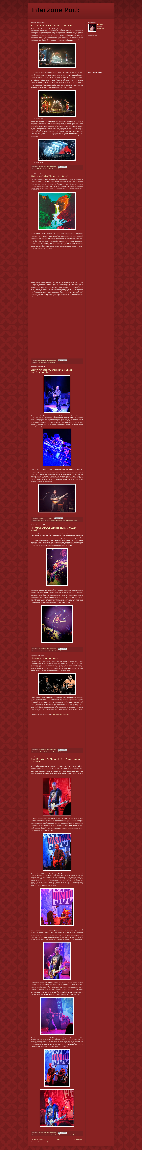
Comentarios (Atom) (43, 1141)
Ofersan (101, 24)
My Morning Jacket (45, 362)
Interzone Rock (55, 10)
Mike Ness (47, 1134)
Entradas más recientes (37, 1139)
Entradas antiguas (78, 1139)
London (42, 1134)
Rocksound (46, 650)
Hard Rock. (58, 168)
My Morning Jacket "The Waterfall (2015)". (49, 176)
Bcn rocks (42, 168)
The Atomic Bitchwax (59, 650)
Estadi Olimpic (52, 168)
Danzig (38, 751)
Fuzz (42, 650)
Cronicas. (38, 520)
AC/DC (37, 168)
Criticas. (38, 362)
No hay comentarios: (51, 166)
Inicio (58, 1139)
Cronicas (47, 168)
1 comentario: (49, 518)
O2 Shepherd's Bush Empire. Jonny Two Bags (60, 520)
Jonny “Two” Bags (45, 520)
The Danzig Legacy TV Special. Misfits (52, 751)
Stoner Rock (51, 650)
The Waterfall (52, 362)
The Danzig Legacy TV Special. (45, 658)
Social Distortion (73, 520)
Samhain (42, 751)
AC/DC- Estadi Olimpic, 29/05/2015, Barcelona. (52, 25)
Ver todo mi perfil (101, 28)
